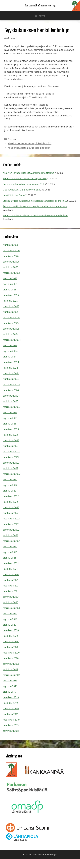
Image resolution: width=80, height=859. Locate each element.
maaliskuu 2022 (11, 518)
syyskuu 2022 (10, 485)
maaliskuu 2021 (11, 585)
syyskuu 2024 (10, 351)
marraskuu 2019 (11, 675)
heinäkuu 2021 (11, 563)
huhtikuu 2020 (10, 647)
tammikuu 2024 (11, 395)
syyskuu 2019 (10, 686)
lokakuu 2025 (10, 278)
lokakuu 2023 (10, 412)
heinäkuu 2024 (11, 362)
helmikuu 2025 (11, 323)
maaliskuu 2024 (11, 384)
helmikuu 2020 (11, 658)
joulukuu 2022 (10, 468)
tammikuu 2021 (11, 596)
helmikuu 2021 (11, 591)
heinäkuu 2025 (11, 295)
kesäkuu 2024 (10, 367)
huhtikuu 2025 (10, 311)
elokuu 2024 (9, 356)
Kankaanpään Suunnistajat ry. (40, 5)
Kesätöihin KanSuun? (14, 195)
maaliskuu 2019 (11, 719)
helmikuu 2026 (11, 256)
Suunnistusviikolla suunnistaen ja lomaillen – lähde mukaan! (35, 206)
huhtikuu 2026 (10, 244)
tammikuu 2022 (11, 529)
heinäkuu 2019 (11, 697)
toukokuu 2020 (11, 641)
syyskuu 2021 (10, 552)
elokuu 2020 (9, 624)
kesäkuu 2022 (10, 501)
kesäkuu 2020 (10, 635)
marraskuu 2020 (11, 608)
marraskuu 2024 (11, 339)
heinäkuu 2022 (11, 496)
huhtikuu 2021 (10, 580)
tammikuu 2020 (11, 663)
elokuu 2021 (9, 557)
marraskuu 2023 (11, 406)
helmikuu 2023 (11, 457)
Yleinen (12, 139)
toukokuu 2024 (11, 373)
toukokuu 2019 (11, 708)
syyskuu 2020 (10, 619)
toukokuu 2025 (11, 306)
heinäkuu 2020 (11, 630)
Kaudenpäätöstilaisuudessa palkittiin (29, 147)
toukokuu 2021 (11, 574)
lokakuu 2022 (10, 479)
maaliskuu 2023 (11, 451)
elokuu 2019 (9, 691)
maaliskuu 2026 (11, 250)
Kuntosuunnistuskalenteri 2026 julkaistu (25, 178)
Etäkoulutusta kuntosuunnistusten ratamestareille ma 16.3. (35, 200)
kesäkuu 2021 (10, 568)
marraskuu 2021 (11, 540)
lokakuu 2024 (10, 345)
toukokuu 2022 (11, 507)
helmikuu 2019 (11, 725)
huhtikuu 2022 (10, 513)
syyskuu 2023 (10, 418)
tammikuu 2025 (11, 328)
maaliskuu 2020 (11, 652)
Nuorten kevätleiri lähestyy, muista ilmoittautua (28, 172)
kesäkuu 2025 (10, 300)
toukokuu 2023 (11, 440)
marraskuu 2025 (11, 272)
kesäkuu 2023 (10, 434)
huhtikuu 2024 (10, 379)
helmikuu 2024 (11, 390)
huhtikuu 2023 (10, 446)
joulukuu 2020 (10, 602)
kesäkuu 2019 (10, 702)
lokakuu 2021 (10, 546)
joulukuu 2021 (10, 535)
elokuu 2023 (9, 423)
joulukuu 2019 (10, 669)
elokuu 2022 (9, 490)
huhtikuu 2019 (10, 714)
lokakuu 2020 (10, 613)
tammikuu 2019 (11, 730)
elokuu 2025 (9, 289)
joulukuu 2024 (10, 334)
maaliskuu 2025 (11, 317)
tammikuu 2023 (11, 462)
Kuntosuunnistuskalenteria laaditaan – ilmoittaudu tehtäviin (35, 215)
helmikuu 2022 (11, 524)
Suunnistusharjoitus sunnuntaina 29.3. (23, 184)
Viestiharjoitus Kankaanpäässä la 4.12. (29, 143)
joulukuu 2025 (10, 267)
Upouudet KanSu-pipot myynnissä (21, 189)
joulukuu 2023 (10, 401)
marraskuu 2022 (11, 473)
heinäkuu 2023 (11, 429)
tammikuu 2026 (11, 261)
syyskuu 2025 (10, 284)
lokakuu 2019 (10, 680)
